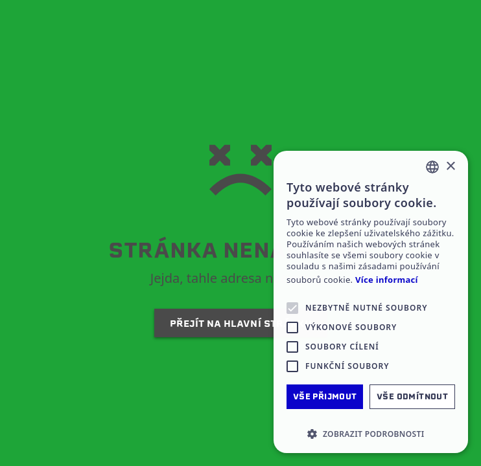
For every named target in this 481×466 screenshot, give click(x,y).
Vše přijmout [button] (325, 396)
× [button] (450, 167)
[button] (371, 433)
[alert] (371, 302)
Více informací (386, 279)
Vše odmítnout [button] (412, 396)
